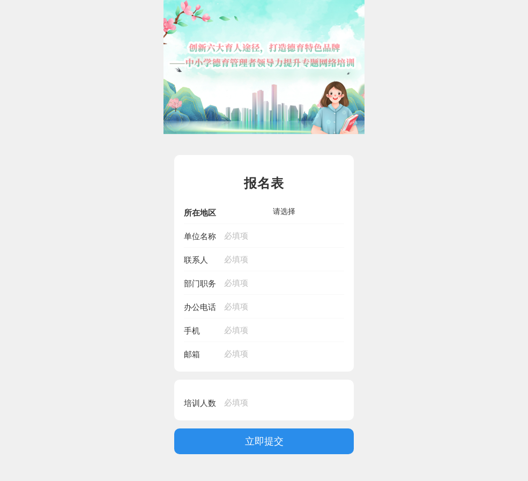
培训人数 (200, 403)
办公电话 (200, 307)
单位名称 (200, 236)
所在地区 (200, 212)
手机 (192, 330)
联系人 (196, 259)
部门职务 (200, 283)
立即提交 (264, 440)
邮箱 (192, 354)
